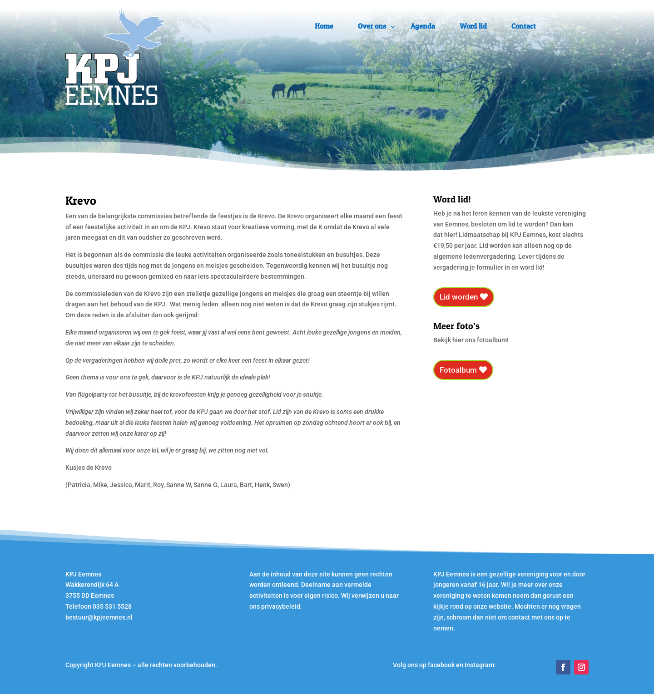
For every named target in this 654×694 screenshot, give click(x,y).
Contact (523, 25)
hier (450, 234)
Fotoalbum (458, 369)
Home (324, 25)
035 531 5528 (112, 606)
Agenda (423, 25)
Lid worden (459, 296)
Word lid (473, 25)
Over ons (372, 25)
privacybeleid (280, 606)
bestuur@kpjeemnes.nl (99, 617)
